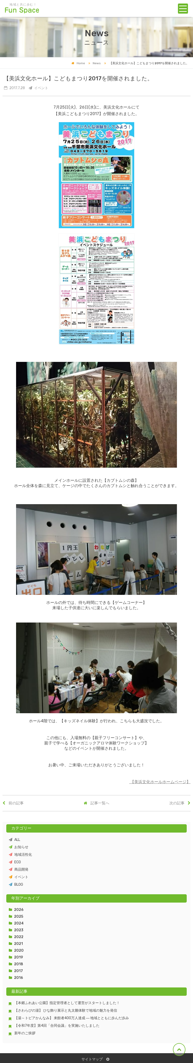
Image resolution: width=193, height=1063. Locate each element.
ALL (14, 840)
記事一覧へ (96, 803)
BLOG (16, 884)
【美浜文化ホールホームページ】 (159, 781)
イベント (18, 877)
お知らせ (18, 847)
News (93, 63)
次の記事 (179, 803)
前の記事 (13, 803)
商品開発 (18, 869)
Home (78, 63)
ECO (15, 862)
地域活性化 (20, 854)
